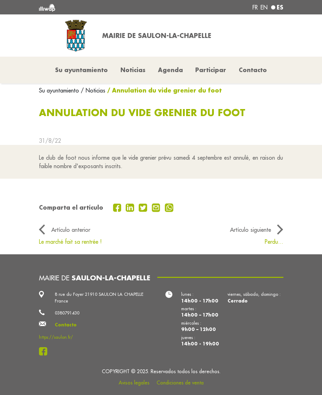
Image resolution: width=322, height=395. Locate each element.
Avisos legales (134, 383)
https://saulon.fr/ (56, 337)
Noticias (132, 70)
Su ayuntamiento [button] (81, 70)
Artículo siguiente (250, 229)
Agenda (170, 70)
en (264, 7)
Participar (210, 70)
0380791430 (67, 313)
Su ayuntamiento (60, 90)
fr (255, 7)
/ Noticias (93, 90)
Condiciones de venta (180, 383)
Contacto (253, 70)
